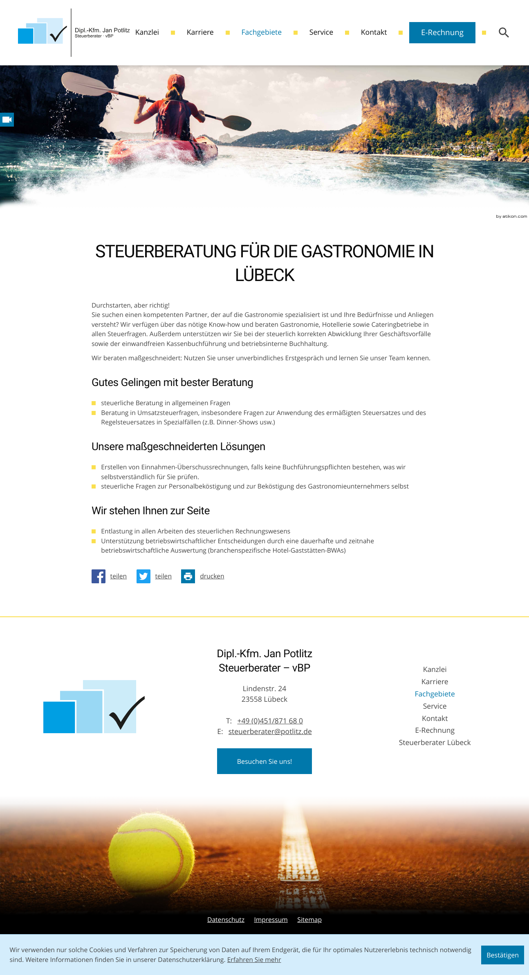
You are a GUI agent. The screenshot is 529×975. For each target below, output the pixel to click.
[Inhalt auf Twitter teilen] (157, 576)
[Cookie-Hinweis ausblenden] (502, 955)
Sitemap (309, 919)
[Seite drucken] (205, 576)
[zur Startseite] (74, 32)
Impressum (270, 919)
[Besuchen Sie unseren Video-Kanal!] (7, 120)
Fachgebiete (261, 32)
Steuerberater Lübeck (435, 742)
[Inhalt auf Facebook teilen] (112, 576)
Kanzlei (147, 32)
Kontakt (374, 32)
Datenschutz (225, 919)
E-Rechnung (442, 32)
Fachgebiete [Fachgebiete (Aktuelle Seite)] (435, 694)
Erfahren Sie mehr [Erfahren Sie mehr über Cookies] (254, 959)
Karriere (200, 32)
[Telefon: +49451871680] (270, 721)
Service (321, 32)
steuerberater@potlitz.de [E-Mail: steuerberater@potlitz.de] (270, 731)
